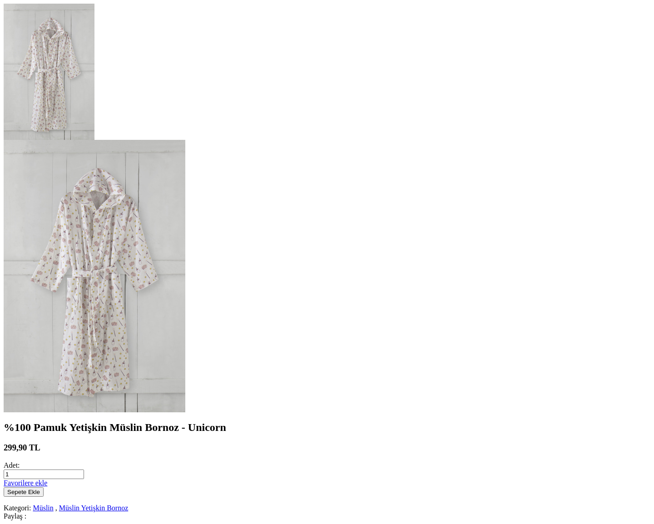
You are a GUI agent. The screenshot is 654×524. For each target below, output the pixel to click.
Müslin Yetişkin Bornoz (93, 508)
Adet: (12, 465)
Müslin (43, 508)
